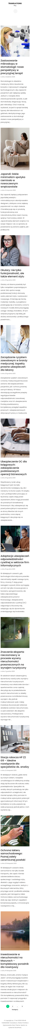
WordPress (18, 1027)
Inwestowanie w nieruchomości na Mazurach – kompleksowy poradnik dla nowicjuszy (15, 961)
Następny (15, 1010)
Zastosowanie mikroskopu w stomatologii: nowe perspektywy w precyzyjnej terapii (12, 67)
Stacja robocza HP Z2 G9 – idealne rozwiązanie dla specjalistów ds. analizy (15, 762)
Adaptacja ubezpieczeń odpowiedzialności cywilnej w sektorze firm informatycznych (15, 560)
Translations (15, 3)
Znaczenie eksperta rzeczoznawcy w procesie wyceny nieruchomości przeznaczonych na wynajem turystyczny (13, 660)
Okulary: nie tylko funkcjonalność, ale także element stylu (12, 273)
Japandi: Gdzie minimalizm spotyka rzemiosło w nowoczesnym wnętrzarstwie (13, 180)
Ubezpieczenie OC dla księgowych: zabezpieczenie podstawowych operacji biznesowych (14, 468)
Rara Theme (16, 1025)
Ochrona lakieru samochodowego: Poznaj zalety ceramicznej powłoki (13, 855)
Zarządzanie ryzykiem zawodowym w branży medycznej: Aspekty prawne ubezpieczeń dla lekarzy (14, 364)
